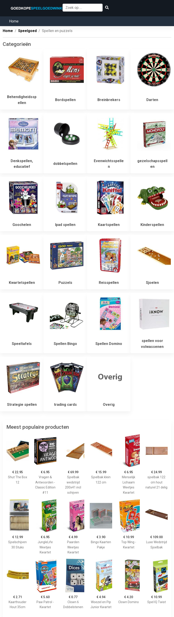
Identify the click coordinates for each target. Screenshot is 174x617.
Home (14, 21)
